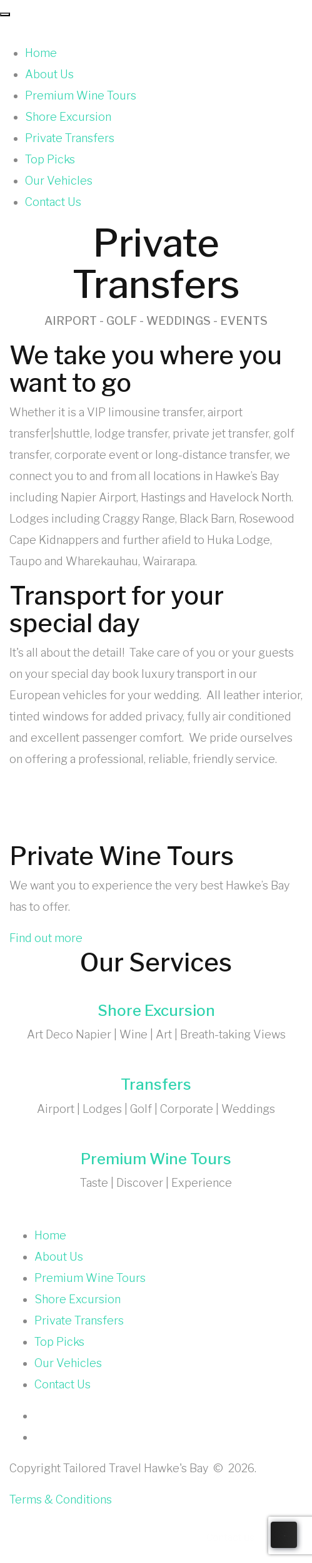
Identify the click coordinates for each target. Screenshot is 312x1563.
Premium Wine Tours (80, 95)
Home (41, 52)
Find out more (46, 938)
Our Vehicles (59, 180)
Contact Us (53, 201)
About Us (49, 74)
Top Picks (50, 159)
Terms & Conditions (60, 1499)
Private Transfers (69, 138)
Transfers (156, 1084)
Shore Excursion (68, 116)
